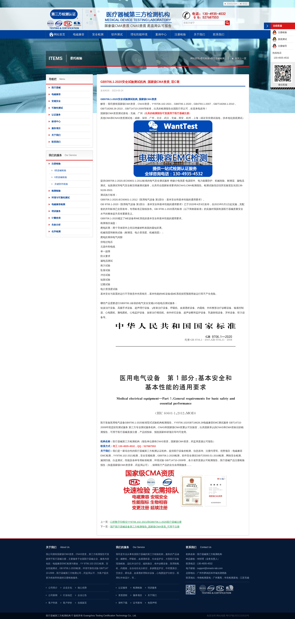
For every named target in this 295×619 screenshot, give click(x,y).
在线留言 (82, 602)
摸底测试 (279, 39)
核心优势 (82, 587)
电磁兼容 (78, 34)
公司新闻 (52, 595)
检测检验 (56, 191)
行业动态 (67, 595)
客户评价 (67, 602)
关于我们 (199, 34)
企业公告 (82, 595)
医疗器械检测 (217, 58)
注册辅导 (279, 46)
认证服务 (56, 114)
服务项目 (56, 128)
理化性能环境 (139, 34)
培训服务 (56, 211)
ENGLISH (232, 3)
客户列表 (52, 602)
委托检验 (205, 58)
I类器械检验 (60, 170)
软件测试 (117, 34)
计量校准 (56, 218)
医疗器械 (56, 87)
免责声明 (152, 602)
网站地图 (220, 615)
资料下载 (122, 602)
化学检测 (56, 231)
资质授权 (122, 595)
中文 (245, 3)
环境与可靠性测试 (61, 197)
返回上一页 (240, 58)
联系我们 (218, 34)
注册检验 (180, 34)
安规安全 (56, 101)
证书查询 (137, 602)
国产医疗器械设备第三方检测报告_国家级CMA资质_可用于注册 (144, 526)
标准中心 (56, 121)
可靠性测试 (57, 108)
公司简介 (52, 587)
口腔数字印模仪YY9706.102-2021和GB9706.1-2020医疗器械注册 (146, 521)
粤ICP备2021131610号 (237, 615)
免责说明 (211, 615)
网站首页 (59, 34)
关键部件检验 (61, 184)
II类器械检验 (60, 177)
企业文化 (67, 587)
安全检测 (97, 34)
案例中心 (161, 34)
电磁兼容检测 (58, 204)
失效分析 (56, 224)
